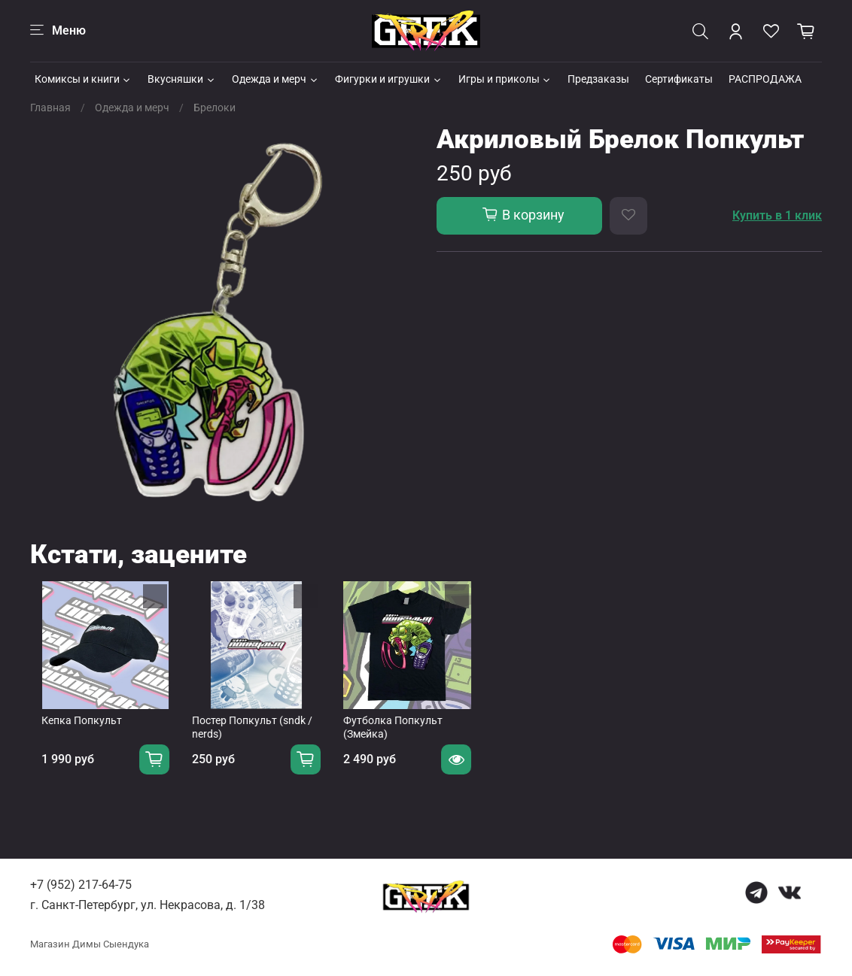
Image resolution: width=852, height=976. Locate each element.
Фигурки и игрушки (389, 79)
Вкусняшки (182, 79)
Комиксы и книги (83, 79)
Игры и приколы (505, 79)
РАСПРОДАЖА (765, 79)
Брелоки (214, 108)
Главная (50, 108)
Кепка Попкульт (70, 732)
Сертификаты (679, 79)
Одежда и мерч (275, 79)
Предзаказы (598, 79)
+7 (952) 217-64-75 (81, 884)
